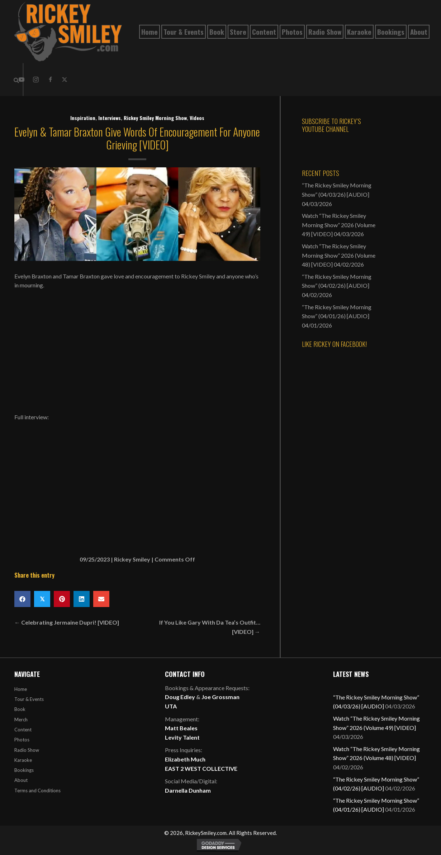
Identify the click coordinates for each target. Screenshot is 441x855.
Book (19, 709)
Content (23, 729)
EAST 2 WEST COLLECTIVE (201, 768)
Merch (21, 719)
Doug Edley (180, 696)
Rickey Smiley (132, 559)
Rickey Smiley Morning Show (155, 117)
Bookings (24, 770)
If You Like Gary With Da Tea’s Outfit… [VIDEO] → (209, 627)
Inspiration (82, 117)
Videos (197, 117)
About (21, 780)
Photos (21, 739)
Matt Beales (181, 728)
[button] (35, 79)
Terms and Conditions (37, 790)
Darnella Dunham (188, 790)
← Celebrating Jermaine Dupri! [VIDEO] (66, 622)
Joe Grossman (220, 696)
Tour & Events (29, 699)
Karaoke (23, 760)
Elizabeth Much (185, 759)
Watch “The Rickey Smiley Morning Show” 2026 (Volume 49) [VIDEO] (338, 224)
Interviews (109, 117)
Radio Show (26, 750)
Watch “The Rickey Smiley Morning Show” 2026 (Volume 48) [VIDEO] (338, 255)
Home (20, 689)
